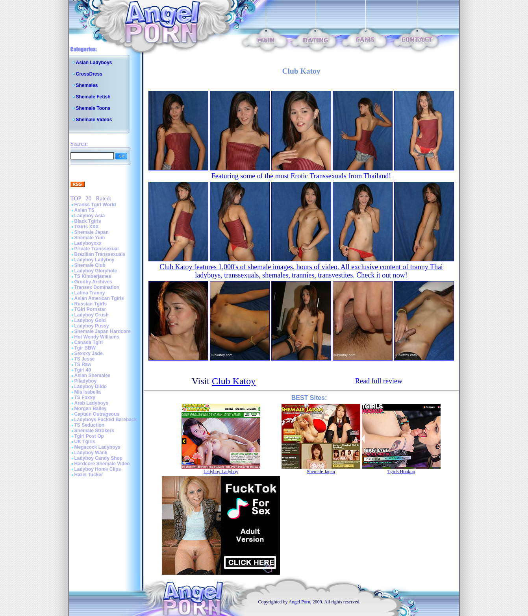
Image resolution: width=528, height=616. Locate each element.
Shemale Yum (89, 237)
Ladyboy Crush (91, 315)
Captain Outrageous (97, 414)
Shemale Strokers (94, 430)
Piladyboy (85, 381)
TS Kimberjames (92, 276)
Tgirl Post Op (89, 436)
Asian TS (84, 210)
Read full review (378, 381)
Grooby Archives (93, 282)
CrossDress (89, 74)
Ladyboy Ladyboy (94, 260)
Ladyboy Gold (90, 320)
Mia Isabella (87, 392)
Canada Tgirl (88, 342)
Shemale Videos (94, 119)
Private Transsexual (96, 249)
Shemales (87, 85)
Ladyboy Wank (90, 452)
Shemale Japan (91, 232)
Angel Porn (299, 602)
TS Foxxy (84, 397)
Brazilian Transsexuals (99, 254)
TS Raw (82, 364)
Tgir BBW (85, 348)
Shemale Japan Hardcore (102, 331)
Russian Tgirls (90, 304)
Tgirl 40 (82, 370)
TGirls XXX (86, 226)
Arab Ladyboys (91, 403)
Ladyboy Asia (89, 215)
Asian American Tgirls (99, 298)
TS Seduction (89, 425)
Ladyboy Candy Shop (98, 458)
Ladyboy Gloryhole (95, 271)
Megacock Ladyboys (97, 447)
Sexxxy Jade (88, 353)
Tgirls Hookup (401, 471)
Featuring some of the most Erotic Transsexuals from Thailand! (301, 176)
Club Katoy (234, 381)
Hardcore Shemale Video (102, 463)
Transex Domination (97, 287)
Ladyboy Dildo (90, 386)
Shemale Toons (93, 108)
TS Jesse (84, 359)
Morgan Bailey (90, 408)
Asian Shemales (92, 375)
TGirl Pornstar (90, 309)
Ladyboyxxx (88, 243)
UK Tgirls (84, 441)
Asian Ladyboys (94, 62)
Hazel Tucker (88, 474)
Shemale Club (90, 265)
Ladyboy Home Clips (97, 469)
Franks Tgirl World (95, 204)
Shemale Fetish (93, 97)
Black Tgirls (87, 221)
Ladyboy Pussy (91, 326)
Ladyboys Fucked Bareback (105, 419)
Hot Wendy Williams (96, 337)
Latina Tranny (89, 293)
